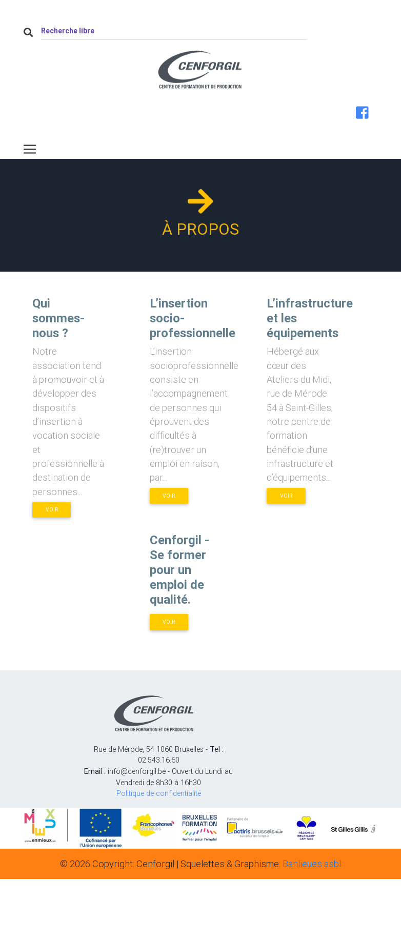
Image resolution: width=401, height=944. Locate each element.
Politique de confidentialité (158, 793)
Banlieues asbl (312, 864)
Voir (52, 509)
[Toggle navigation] (30, 149)
